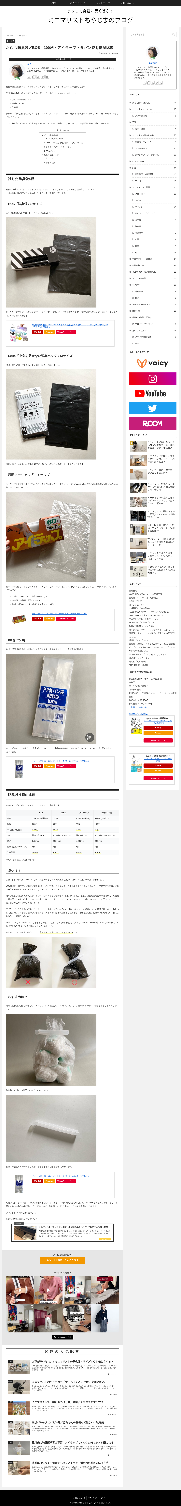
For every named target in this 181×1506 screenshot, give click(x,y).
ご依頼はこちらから (138, 707)
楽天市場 (37, 331)
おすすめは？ (51, 162)
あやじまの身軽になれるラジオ (62, 1259)
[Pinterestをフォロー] (43, 77)
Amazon (49, 331)
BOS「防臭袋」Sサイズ (55, 138)
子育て (10, 41)
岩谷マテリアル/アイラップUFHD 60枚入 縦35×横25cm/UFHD (59, 612)
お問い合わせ (79, 1497)
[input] (152, 34)
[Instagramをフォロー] (33, 77)
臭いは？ (49, 158)
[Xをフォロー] (29, 77)
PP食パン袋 (51, 150)
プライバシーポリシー (98, 1497)
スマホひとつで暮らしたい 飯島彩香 (158, 759)
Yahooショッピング (66, 331)
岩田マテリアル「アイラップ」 (59, 146)
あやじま (31, 64)
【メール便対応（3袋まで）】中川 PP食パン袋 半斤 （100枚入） (61, 760)
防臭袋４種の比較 (51, 155)
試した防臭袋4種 (51, 135)
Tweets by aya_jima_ (138, 713)
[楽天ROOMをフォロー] (47, 77)
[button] (173, 34)
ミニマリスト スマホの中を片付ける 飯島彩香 (158, 722)
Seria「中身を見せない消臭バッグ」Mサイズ (64, 142)
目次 (59, 130)
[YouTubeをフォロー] (38, 77)
